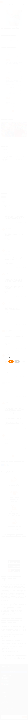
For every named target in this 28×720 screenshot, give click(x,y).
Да (10, 361)
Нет (17, 361)
